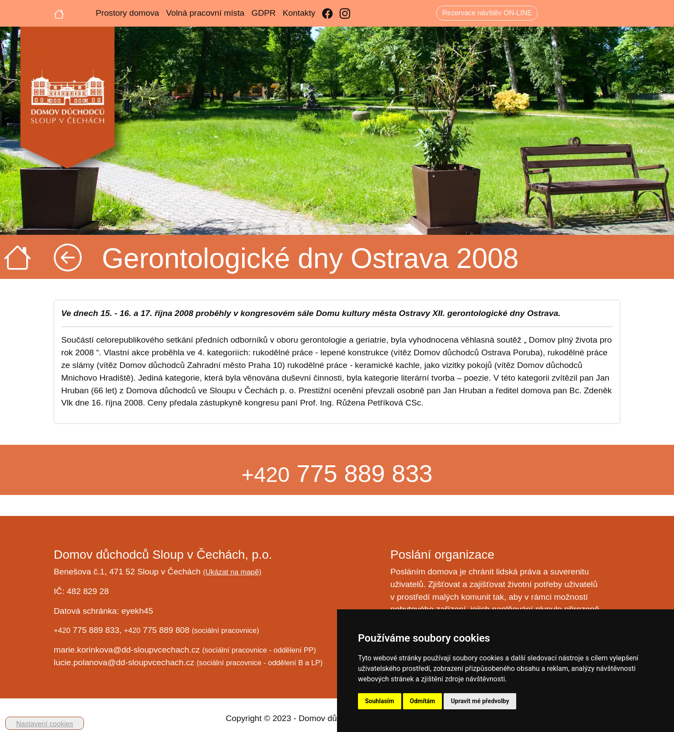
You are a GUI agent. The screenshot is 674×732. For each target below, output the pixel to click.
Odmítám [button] (422, 701)
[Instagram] (345, 13)
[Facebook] (327, 13)
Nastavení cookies (44, 724)
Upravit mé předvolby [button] (480, 701)
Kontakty (299, 12)
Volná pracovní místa (205, 12)
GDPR (263, 12)
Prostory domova (127, 12)
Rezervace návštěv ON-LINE (487, 13)
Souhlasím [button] (379, 701)
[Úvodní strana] (59, 13)
